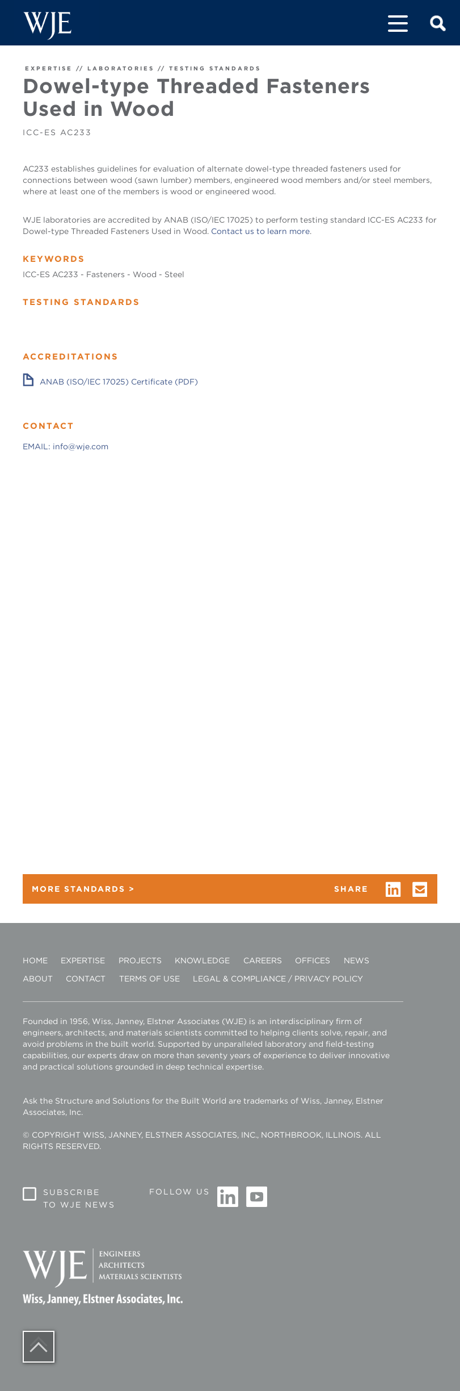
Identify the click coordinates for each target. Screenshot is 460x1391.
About (38, 978)
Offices (312, 960)
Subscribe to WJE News (79, 1198)
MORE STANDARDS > (83, 888)
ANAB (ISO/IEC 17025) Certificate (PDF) (119, 381)
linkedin (393, 889)
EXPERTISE (49, 68)
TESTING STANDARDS (215, 68)
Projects (140, 960)
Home (35, 960)
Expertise (83, 960)
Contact (85, 978)
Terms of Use (149, 978)
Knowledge (202, 960)
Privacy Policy (328, 978)
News (356, 960)
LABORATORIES (120, 68)
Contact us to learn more (260, 231)
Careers (262, 960)
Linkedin (228, 1197)
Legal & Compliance (239, 978)
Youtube (256, 1197)
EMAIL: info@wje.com (65, 446)
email (420, 889)
